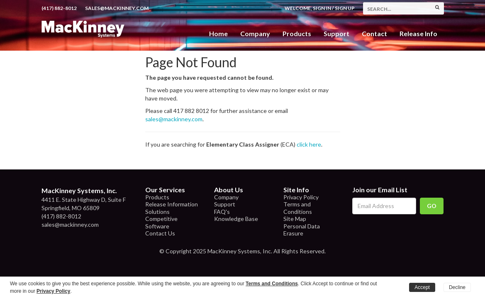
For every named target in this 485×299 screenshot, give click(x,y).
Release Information (171, 204)
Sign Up (345, 8)
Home (218, 33)
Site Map (294, 218)
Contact (374, 33)
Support (336, 33)
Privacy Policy (301, 197)
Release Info (418, 33)
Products (157, 197)
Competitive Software (161, 222)
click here (309, 144)
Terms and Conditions (297, 208)
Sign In (322, 8)
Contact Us (160, 233)
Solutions (157, 211)
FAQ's (222, 211)
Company (255, 33)
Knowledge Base (236, 218)
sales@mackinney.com (117, 8)
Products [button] (297, 33)
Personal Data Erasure (301, 230)
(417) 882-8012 (59, 8)
